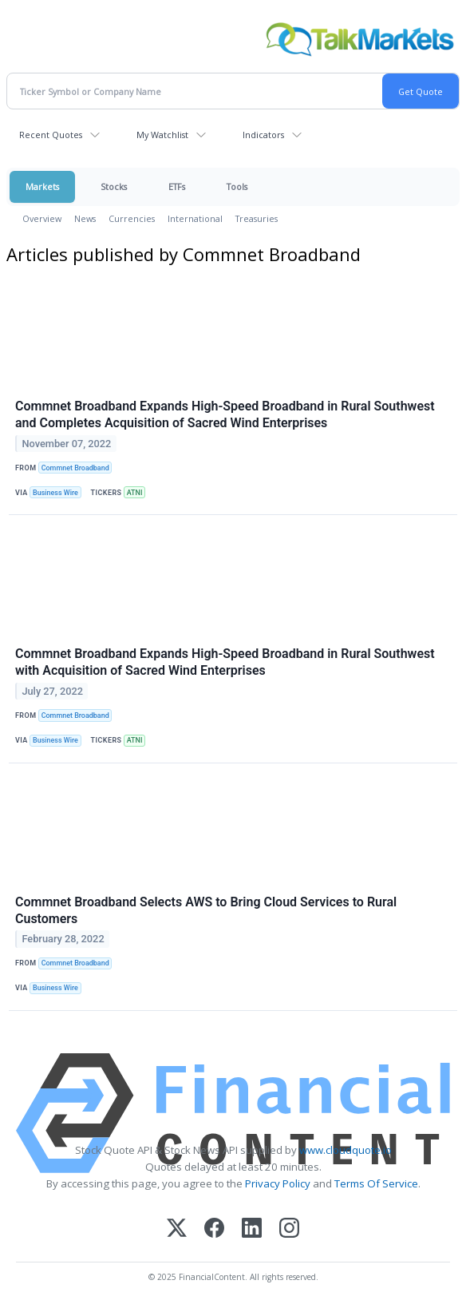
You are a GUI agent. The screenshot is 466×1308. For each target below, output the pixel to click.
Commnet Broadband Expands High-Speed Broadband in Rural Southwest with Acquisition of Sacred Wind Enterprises (225, 662)
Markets (42, 186)
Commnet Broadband (75, 468)
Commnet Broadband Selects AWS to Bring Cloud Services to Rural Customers (206, 910)
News (85, 218)
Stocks (114, 186)
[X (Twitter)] (176, 1229)
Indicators (263, 135)
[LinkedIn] (251, 1229)
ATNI (135, 493)
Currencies (132, 218)
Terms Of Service (376, 1183)
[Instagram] (289, 1229)
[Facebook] (214, 1229)
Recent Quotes (50, 135)
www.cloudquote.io (345, 1150)
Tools (237, 186)
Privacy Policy (277, 1183)
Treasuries (256, 218)
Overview (41, 218)
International (195, 218)
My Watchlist (162, 135)
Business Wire (55, 493)
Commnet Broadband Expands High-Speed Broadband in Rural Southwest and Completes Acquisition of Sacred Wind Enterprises (225, 414)
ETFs (176, 186)
